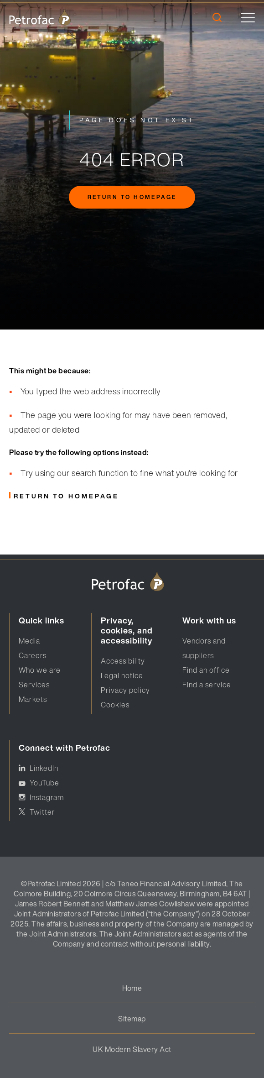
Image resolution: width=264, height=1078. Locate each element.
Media (29, 640)
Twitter (42, 811)
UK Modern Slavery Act (132, 1049)
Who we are (40, 670)
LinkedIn (44, 768)
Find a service (206, 684)
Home (132, 988)
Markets (33, 699)
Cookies (115, 704)
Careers (33, 655)
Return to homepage (132, 197)
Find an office (206, 670)
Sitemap (131, 1018)
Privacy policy (125, 690)
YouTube (44, 782)
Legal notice (122, 675)
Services (34, 684)
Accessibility (123, 660)
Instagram (47, 797)
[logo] (40, 17)
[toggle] (248, 17)
